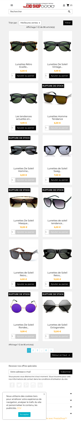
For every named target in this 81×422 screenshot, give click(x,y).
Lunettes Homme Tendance (57, 118)
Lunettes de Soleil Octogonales (57, 326)
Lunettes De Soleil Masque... (24, 222)
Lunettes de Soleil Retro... (24, 274)
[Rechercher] (40, 11)
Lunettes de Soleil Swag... (57, 170)
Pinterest (26, 385)
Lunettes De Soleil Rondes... (24, 326)
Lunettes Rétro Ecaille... (23, 65)
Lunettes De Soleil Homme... (24, 170)
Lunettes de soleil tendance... (57, 222)
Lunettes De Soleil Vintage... (57, 65)
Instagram (33, 385)
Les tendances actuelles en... (24, 118)
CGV (19, 408)
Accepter (24, 414)
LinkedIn (40, 385)
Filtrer (68, 23)
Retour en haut (61, 355)
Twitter (19, 385)
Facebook (12, 385)
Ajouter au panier (25, 76)
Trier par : (13, 23)
